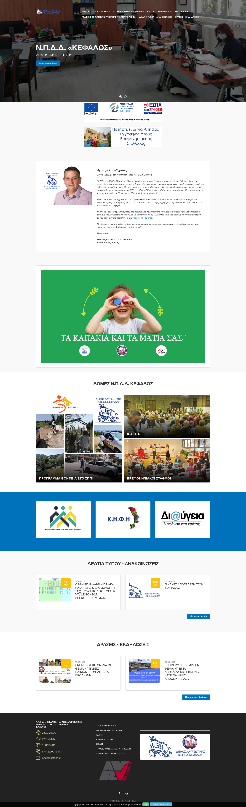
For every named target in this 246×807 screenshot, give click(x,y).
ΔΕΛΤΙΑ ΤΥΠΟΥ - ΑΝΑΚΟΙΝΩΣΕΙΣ (155, 17)
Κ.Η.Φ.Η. (185, 11)
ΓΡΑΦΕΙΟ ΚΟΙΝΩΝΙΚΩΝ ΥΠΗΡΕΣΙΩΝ (113, 748)
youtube (148, 218)
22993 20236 (49, 732)
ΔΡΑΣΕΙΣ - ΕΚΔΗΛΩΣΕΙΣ (187, 17)
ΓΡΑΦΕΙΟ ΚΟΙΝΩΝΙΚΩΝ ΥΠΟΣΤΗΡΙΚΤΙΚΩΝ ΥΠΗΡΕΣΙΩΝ (109, 17)
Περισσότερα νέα (198, 616)
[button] (120, 97)
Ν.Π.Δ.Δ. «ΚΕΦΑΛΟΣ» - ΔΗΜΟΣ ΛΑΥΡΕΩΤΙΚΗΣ (48, 11)
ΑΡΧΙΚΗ (85, 11)
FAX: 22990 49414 (51, 751)
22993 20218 (48, 745)
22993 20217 (48, 739)
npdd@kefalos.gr (51, 758)
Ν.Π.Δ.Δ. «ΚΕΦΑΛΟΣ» (103, 11)
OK (145, 804)
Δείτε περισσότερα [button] (48, 63)
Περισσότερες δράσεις (196, 697)
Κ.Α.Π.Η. (151, 11)
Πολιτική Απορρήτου (161, 804)
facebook (135, 218)
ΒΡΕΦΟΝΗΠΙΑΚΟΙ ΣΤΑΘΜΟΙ (130, 11)
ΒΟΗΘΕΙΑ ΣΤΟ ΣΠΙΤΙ (168, 11)
